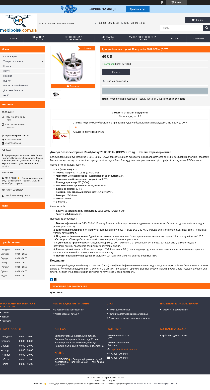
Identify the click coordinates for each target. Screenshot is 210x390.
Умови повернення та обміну (142, 38)
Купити (116, 72)
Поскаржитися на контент (139, 383)
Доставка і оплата (108, 38)
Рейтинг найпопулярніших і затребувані (128, 314)
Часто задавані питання (16, 85)
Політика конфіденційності (165, 383)
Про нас (175, 38)
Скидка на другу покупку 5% (88, 132)
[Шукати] (206, 28)
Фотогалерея (10, 56)
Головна (12, 38)
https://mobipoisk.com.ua (17, 135)
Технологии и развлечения (73, 38)
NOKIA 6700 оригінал (119, 309)
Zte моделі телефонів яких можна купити (129, 318)
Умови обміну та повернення (69, 309)
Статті (6, 71)
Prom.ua (120, 377)
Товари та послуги (38, 38)
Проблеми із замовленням (175, 309)
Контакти (198, 38)
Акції (5, 95)
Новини (7, 66)
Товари (5, 316)
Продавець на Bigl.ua (105, 380)
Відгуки (7, 80)
